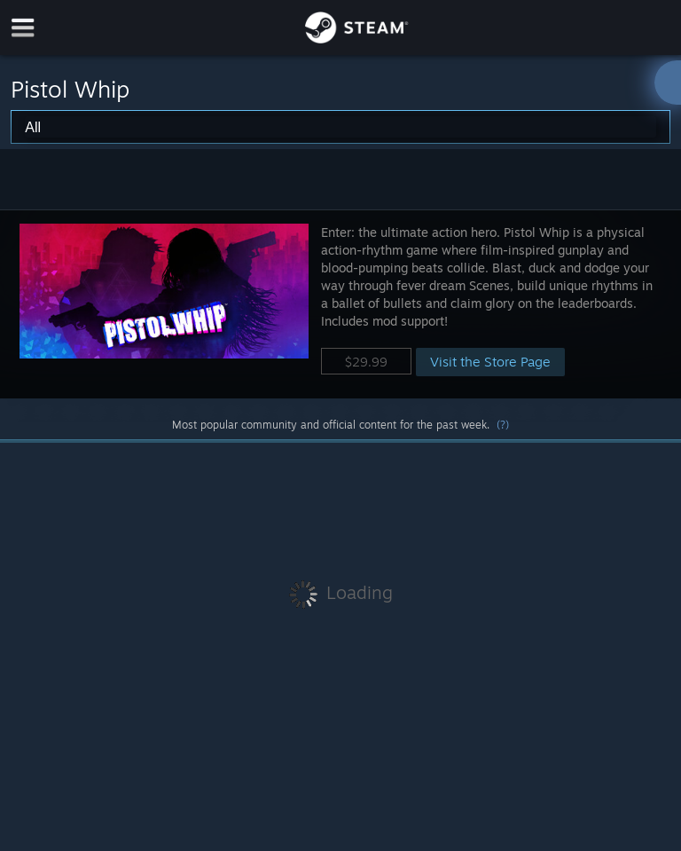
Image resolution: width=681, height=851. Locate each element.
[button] (340, 303)
